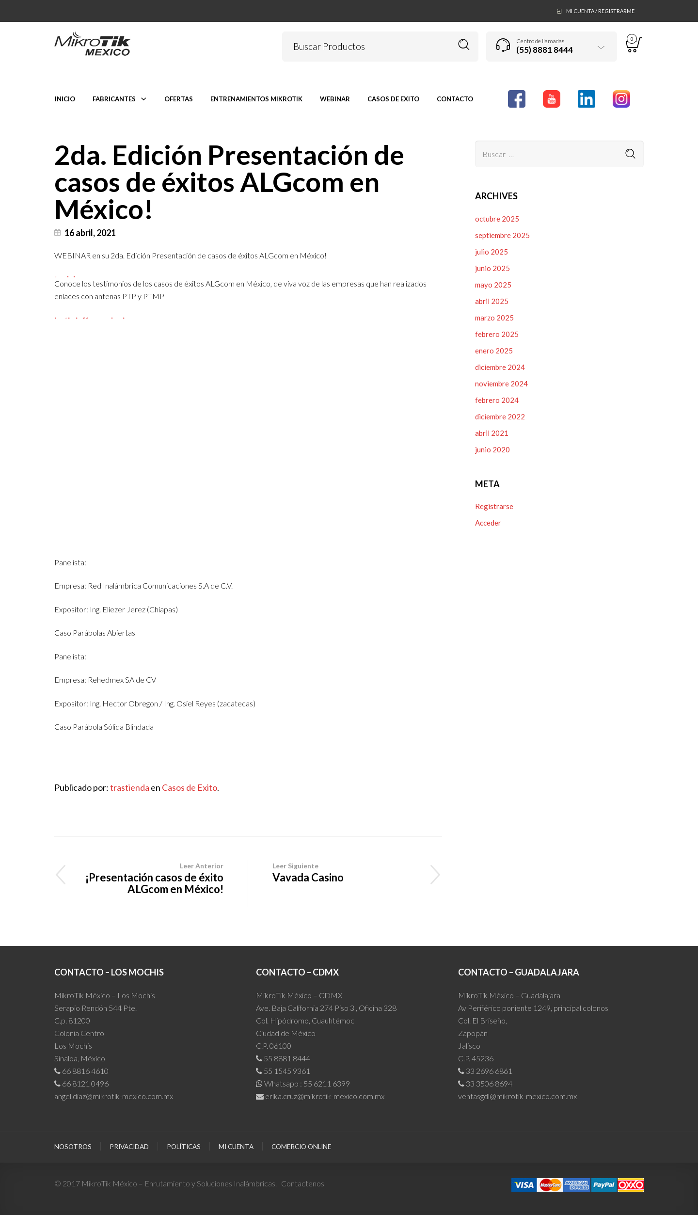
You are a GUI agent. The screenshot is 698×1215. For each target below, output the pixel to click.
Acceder (488, 522)
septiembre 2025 (502, 235)
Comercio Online (301, 1147)
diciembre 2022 (500, 416)
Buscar (464, 45)
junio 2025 (492, 268)
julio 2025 (491, 251)
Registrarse (494, 506)
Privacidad (129, 1147)
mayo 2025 (493, 284)
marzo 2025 (494, 317)
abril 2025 (491, 301)
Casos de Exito (189, 787)
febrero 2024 (497, 400)
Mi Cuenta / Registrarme (600, 11)
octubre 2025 (497, 218)
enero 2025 (494, 350)
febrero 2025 (497, 334)
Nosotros (73, 1147)
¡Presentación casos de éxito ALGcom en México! (151, 877)
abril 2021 (491, 433)
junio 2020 (492, 449)
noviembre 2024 (501, 383)
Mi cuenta (236, 1147)
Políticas (184, 1147)
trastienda (129, 787)
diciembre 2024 (500, 367)
